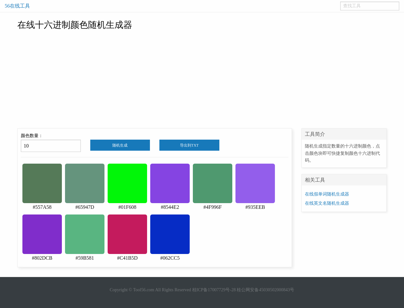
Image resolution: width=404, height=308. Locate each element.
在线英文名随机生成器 (327, 203)
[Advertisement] (202, 81)
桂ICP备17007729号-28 (214, 289)
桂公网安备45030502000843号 (265, 289)
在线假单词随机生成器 (327, 194)
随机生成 (120, 145)
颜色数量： (51, 142)
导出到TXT (189, 145)
